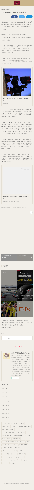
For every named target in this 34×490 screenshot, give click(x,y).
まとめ (4, 427)
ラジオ (9, 442)
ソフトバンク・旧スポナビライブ (10, 436)
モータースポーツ (12, 448)
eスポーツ (24, 463)
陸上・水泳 (17, 451)
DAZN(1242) (4, 211)
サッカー (22, 445)
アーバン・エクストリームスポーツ (11, 463)
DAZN (22, 427)
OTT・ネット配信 (18, 439)
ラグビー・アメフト (7, 451)
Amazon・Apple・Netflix (25, 430)
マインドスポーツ (19, 460)
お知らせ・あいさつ (13, 427)
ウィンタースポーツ (7, 460)
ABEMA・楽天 (6, 430)
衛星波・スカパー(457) (11, 211)
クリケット (5, 466)
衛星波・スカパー (6, 439)
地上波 (23, 436)
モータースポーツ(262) (21, 211)
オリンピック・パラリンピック (10, 445)
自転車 (4, 448)
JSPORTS (27, 439)
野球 (28, 445)
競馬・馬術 (22, 457)
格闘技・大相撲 (23, 448)
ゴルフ (20, 454)
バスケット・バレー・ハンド (9, 454)
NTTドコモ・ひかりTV (8, 433)
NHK (3, 442)
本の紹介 (12, 466)
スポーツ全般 (16, 442)
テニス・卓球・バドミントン (9, 457)
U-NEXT (14, 430)
